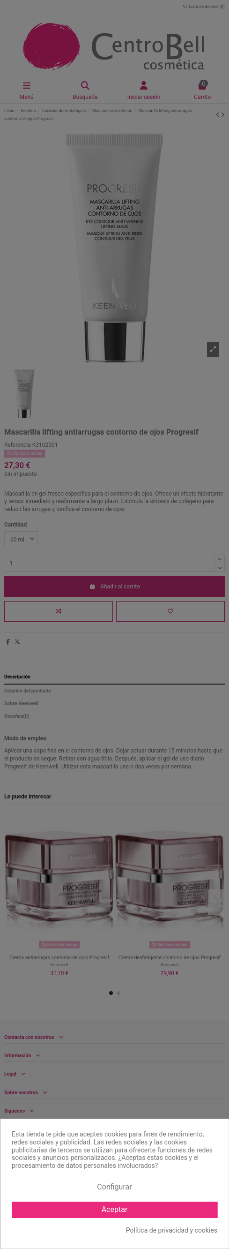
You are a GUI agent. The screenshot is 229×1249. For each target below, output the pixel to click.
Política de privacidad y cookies (171, 1230)
